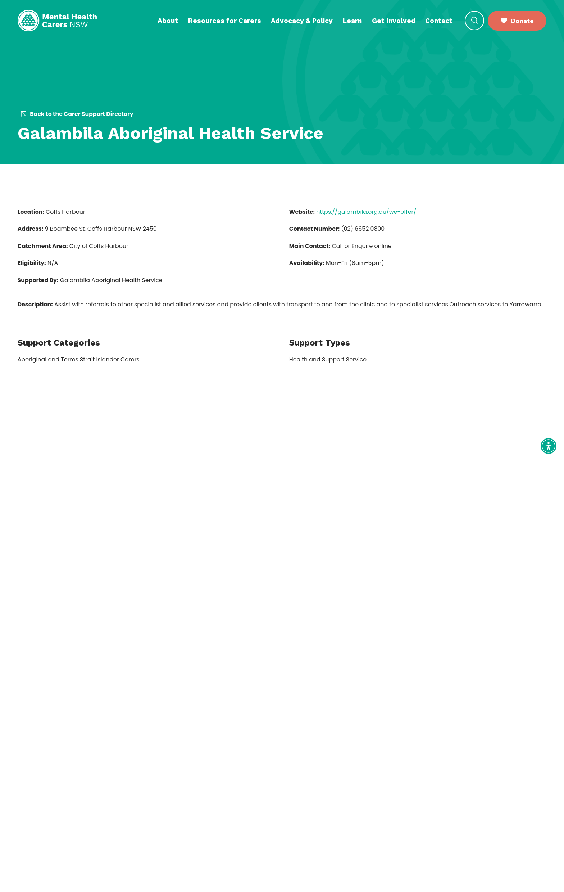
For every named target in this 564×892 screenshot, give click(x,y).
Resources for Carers (224, 21)
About (168, 21)
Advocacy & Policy (302, 21)
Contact (438, 21)
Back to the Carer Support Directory (77, 114)
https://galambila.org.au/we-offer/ (366, 212)
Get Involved (393, 21)
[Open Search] (474, 20)
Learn (352, 21)
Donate (517, 20)
